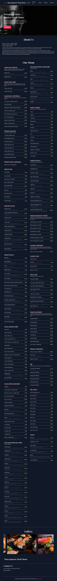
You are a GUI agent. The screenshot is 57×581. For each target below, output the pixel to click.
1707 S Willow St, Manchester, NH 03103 (11, 568)
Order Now (7, 27)
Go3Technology (39, 578)
